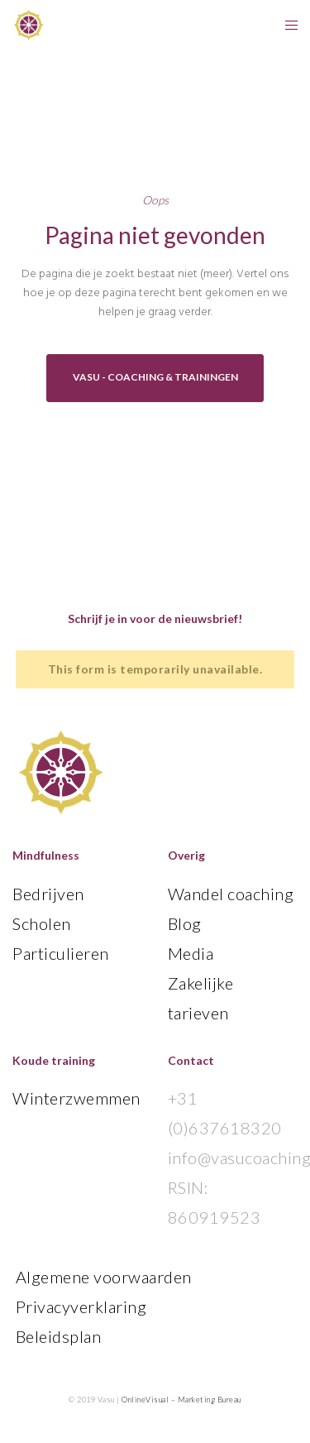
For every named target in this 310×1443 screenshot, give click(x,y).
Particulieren (60, 953)
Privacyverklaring (81, 1306)
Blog (185, 923)
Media (191, 953)
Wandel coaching (231, 894)
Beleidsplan (59, 1336)
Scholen (41, 923)
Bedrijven (48, 894)
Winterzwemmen (76, 1098)
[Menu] (286, 25)
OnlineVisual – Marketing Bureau (181, 1399)
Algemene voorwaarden (104, 1277)
